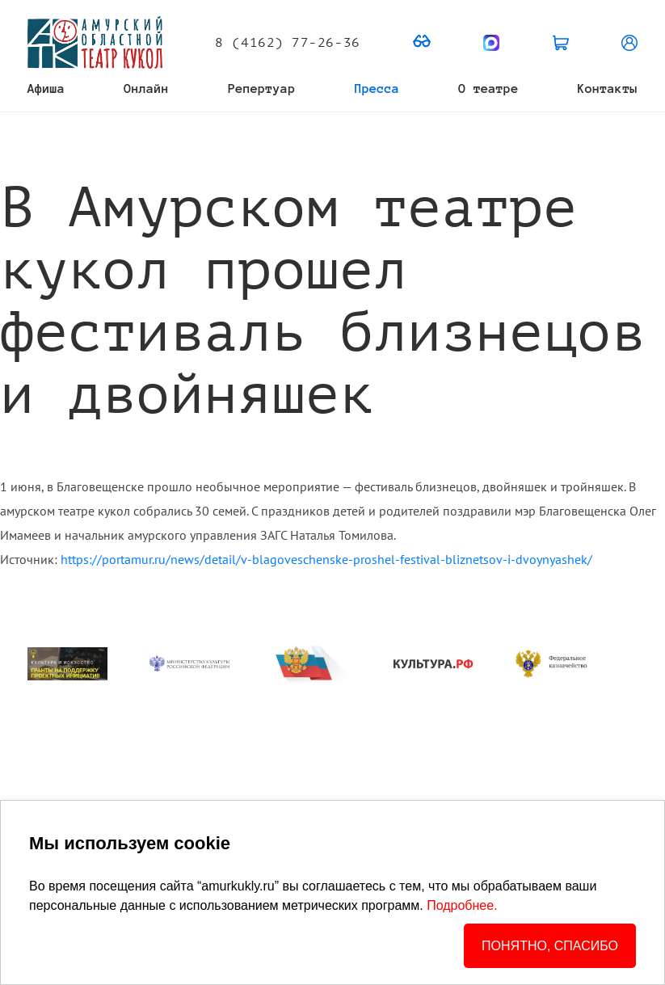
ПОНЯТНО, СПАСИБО (550, 946)
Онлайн (146, 88)
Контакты (608, 88)
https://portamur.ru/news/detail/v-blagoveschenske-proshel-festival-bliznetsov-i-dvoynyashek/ (326, 559)
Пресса (377, 88)
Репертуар (262, 88)
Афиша (46, 88)
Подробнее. (462, 905)
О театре (488, 88)
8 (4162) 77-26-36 (287, 43)
